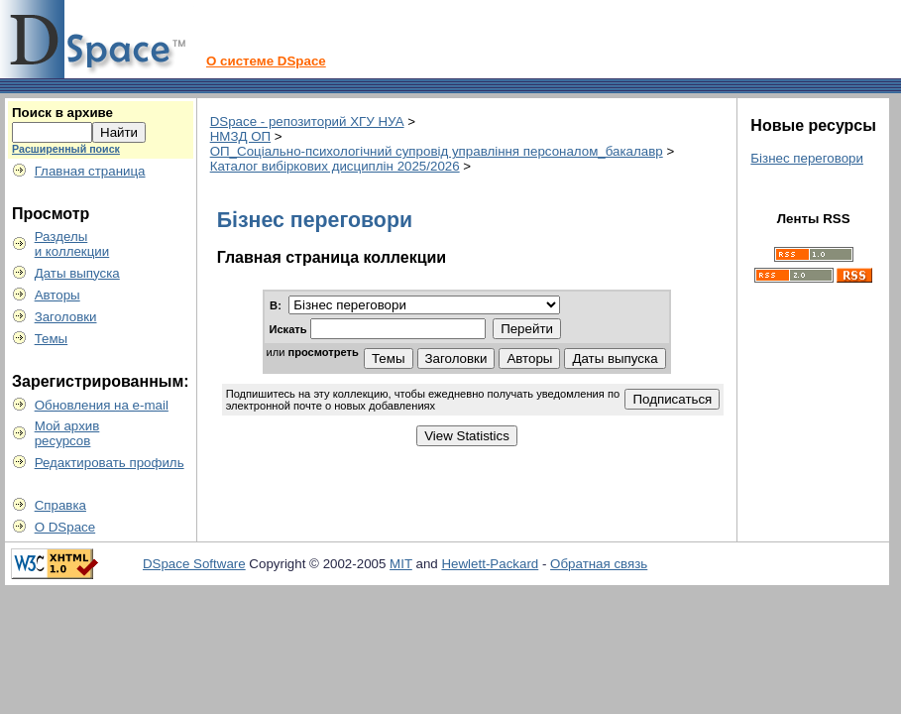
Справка (60, 505)
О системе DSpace (266, 61)
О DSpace (65, 527)
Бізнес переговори (806, 158)
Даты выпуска (77, 273)
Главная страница (90, 171)
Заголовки (66, 316)
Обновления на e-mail (102, 405)
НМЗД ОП (240, 136)
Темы (51, 338)
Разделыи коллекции (72, 244)
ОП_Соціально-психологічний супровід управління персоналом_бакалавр (436, 151)
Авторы (57, 295)
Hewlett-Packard (489, 563)
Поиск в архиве (62, 112)
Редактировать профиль (109, 462)
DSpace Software (194, 563)
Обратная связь (598, 563)
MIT (401, 563)
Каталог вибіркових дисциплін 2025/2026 (335, 166)
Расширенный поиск (66, 149)
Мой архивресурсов (67, 433)
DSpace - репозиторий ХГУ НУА (307, 121)
